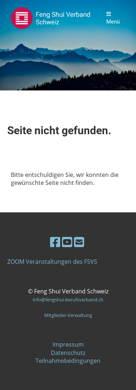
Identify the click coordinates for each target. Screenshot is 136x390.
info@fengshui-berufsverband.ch (68, 299)
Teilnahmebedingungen (68, 361)
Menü (113, 18)
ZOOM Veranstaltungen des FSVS (52, 262)
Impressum (68, 344)
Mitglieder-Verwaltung (68, 315)
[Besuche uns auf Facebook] (55, 242)
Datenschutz (68, 353)
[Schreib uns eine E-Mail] (79, 242)
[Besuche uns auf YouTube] (67, 242)
